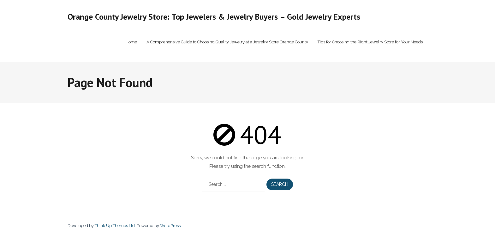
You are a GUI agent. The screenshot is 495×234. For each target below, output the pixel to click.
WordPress (170, 225)
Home (131, 42)
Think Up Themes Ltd (115, 225)
